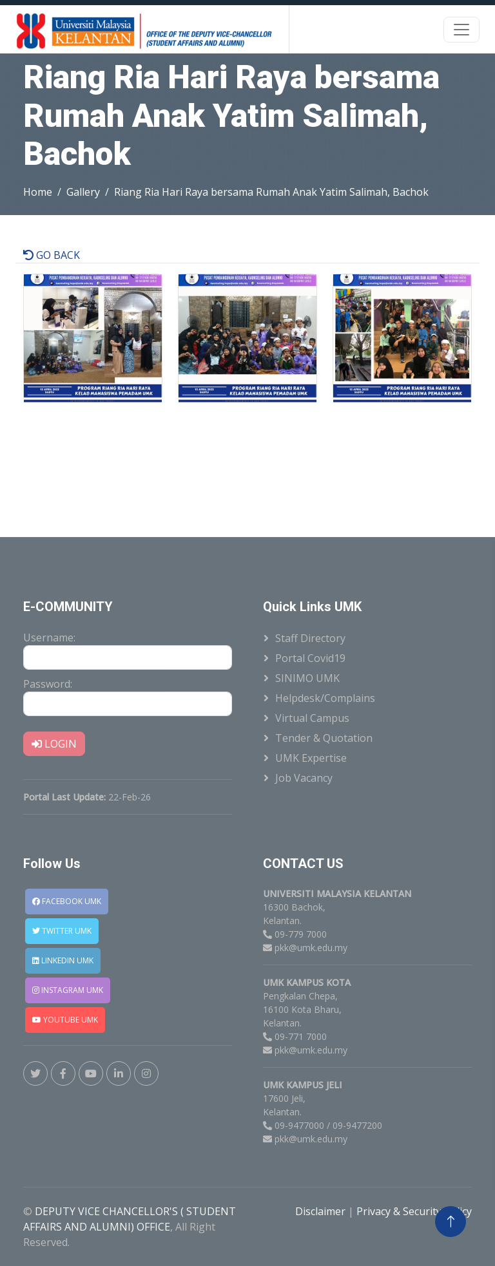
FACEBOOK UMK (66, 901)
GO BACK (51, 255)
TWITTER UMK (62, 930)
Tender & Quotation (324, 738)
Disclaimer (321, 1211)
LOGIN (54, 744)
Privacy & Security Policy (414, 1211)
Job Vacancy (304, 778)
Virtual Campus (312, 718)
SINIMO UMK (307, 678)
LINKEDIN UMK (62, 960)
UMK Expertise (311, 758)
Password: (47, 684)
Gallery (83, 192)
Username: (49, 637)
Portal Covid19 (310, 658)
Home (37, 192)
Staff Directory (310, 638)
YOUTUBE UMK (65, 1019)
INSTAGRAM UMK (67, 990)
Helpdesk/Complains (325, 698)
